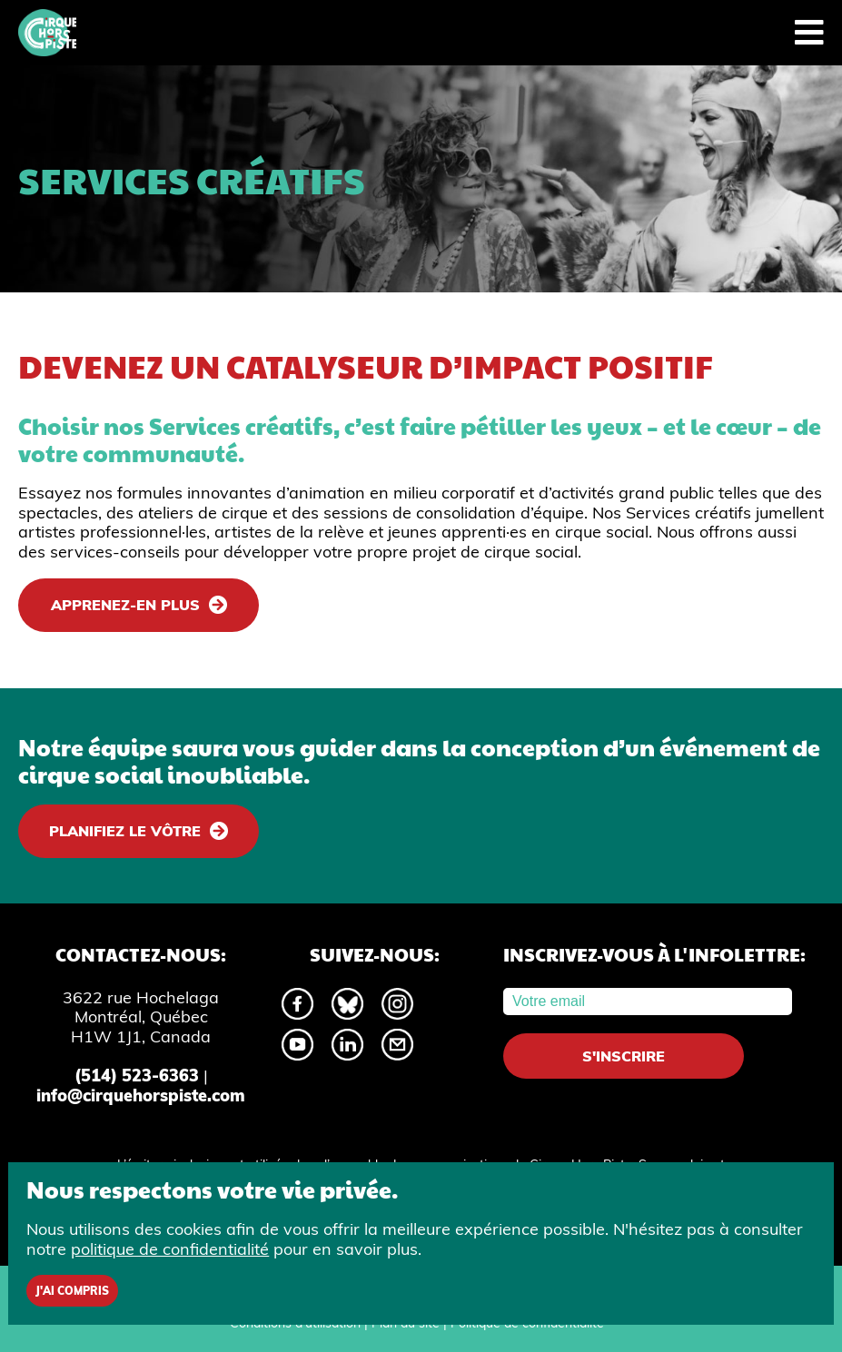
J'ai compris (72, 1291)
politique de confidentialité (170, 1249)
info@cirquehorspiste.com (140, 1095)
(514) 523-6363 (136, 1075)
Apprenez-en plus (125, 605)
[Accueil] (47, 32)
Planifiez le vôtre (125, 831)
